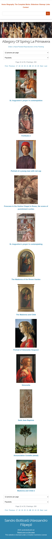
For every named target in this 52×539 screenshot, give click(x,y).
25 (38, 66)
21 (27, 66)
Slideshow (35, 4)
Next (41, 66)
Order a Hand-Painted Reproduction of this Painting (26, 47)
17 (17, 66)
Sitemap (42, 4)
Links (48, 4)
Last (45, 66)
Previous (12, 66)
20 (25, 66)
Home (4, 4)
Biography (10, 4)
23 (33, 66)
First (6, 66)
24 (35, 66)
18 (19, 66)
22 (30, 66)
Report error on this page (26, 532)
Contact (26, 7)
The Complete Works (22, 4)
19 (22, 66)
